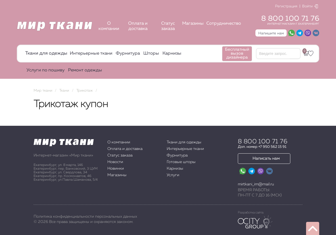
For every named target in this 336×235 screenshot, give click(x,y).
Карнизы (171, 53)
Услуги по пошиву (46, 70)
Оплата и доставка (138, 26)
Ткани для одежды (46, 53)
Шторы (151, 53)
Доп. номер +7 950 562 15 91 (262, 147)
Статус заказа (168, 26)
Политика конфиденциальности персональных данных (85, 216)
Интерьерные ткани (91, 53)
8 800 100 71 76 (290, 18)
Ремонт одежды (85, 70)
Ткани (64, 90)
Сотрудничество (223, 23)
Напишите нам (271, 33)
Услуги (173, 175)
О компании (108, 26)
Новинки (115, 168)
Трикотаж (84, 90)
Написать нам (266, 158)
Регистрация (286, 6)
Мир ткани (43, 90)
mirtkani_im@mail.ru (256, 184)
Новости (115, 162)
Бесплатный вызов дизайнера (237, 54)
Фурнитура (128, 53)
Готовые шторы (181, 162)
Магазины (193, 23)
